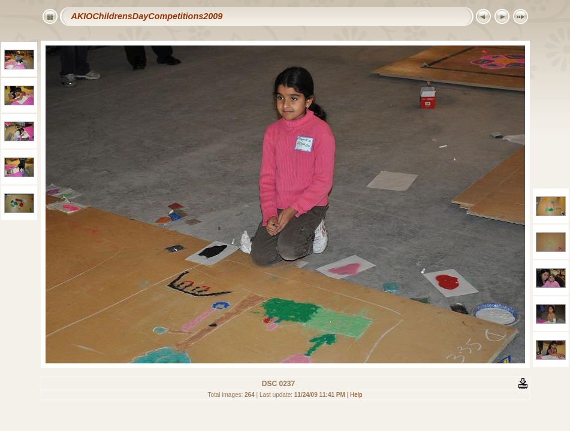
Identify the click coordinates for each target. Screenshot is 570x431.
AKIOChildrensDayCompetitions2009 (147, 16)
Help (356, 394)
